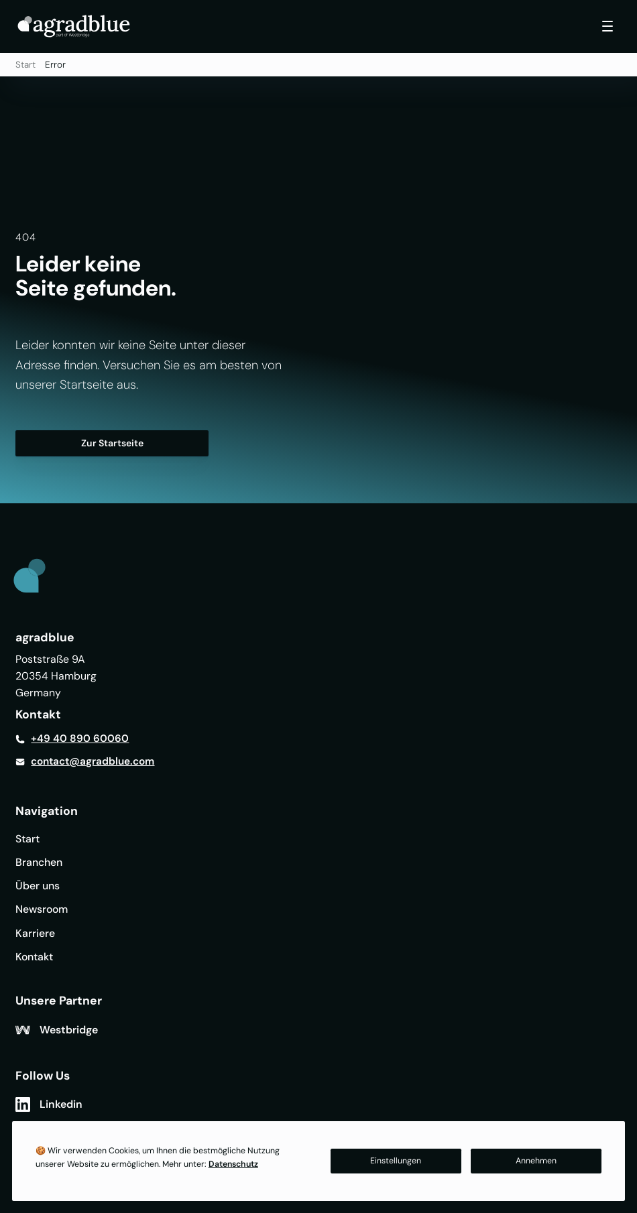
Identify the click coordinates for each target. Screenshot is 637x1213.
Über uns (37, 886)
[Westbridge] (56, 1030)
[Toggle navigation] (607, 26)
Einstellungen (395, 1160)
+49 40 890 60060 (80, 738)
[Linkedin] (48, 1104)
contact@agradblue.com (92, 761)
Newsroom (41, 909)
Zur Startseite (112, 443)
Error (55, 64)
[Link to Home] (40, 578)
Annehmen (536, 1160)
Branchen (38, 862)
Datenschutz (233, 1164)
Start (25, 64)
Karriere (35, 933)
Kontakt (34, 957)
